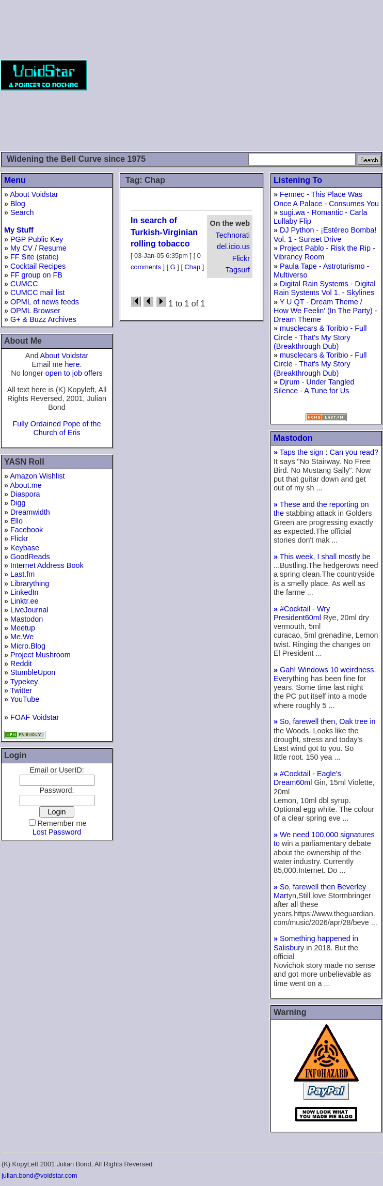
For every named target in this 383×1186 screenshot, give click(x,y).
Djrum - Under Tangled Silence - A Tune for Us (314, 386)
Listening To (298, 180)
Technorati (233, 235)
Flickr (19, 538)
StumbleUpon (32, 672)
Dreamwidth (30, 512)
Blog (17, 203)
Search (22, 212)
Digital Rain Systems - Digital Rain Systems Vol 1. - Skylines (325, 288)
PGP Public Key (36, 239)
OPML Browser (35, 310)
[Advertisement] (235, 75)
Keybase (24, 548)
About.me (26, 485)
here (72, 364)
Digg (18, 503)
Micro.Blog (27, 646)
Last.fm (22, 574)
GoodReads (30, 556)
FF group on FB (36, 275)
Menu (15, 180)
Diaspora (25, 494)
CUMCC (24, 284)
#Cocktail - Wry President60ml (302, 613)
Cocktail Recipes (38, 266)
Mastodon (26, 619)
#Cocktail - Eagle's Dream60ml (307, 778)
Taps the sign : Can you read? (326, 452)
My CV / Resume (38, 248)
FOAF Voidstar (34, 717)
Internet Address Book (47, 565)
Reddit (21, 663)
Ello (16, 521)
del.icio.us (233, 246)
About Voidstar (34, 194)
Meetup (22, 628)
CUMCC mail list (37, 292)
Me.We (22, 637)
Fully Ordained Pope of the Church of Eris (56, 428)
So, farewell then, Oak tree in (325, 721)
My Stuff (19, 230)
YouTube (25, 699)
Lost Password (57, 832)
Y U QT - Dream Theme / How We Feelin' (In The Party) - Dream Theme (325, 311)
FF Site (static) (34, 257)
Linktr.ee (24, 601)
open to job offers (74, 373)
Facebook (26, 530)
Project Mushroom (40, 655)
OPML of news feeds (44, 302)
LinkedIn (24, 592)
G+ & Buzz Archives (43, 319)
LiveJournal (29, 610)
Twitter (21, 690)
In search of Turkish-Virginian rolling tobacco (164, 232)
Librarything (29, 583)
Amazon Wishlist (37, 476)
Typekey (24, 681)
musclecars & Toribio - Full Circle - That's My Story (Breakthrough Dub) (320, 337)
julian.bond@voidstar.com (39, 1175)
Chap (193, 267)
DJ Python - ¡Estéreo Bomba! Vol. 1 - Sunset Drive (325, 234)
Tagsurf (238, 270)
